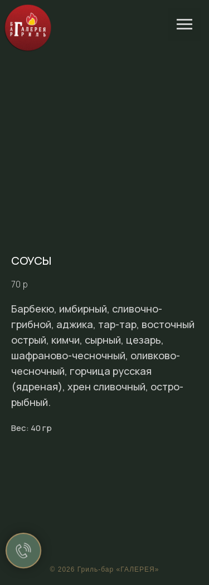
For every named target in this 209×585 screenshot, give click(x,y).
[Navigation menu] (184, 24)
